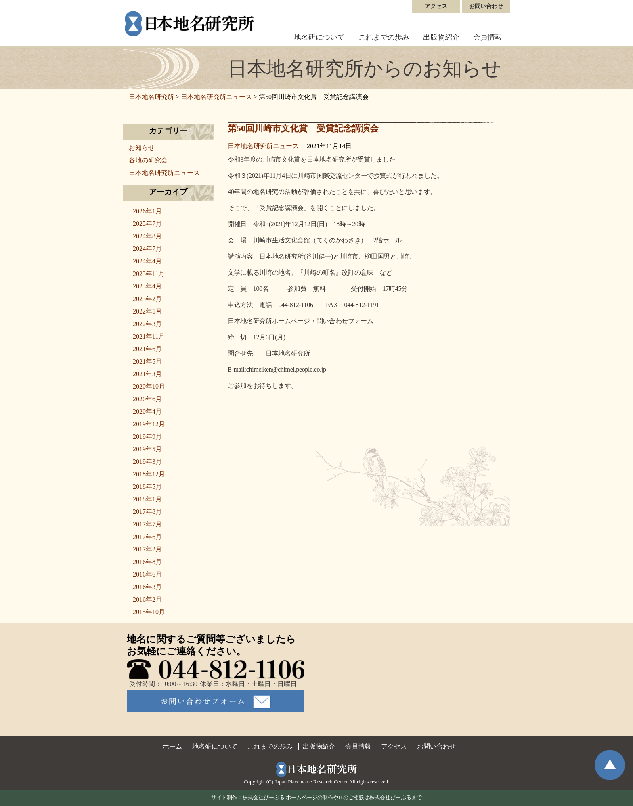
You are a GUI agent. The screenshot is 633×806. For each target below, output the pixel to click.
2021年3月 (147, 373)
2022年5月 (147, 311)
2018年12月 (149, 474)
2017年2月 (147, 549)
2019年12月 (149, 424)
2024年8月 (147, 236)
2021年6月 (147, 348)
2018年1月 (147, 499)
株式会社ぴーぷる (264, 797)
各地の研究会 (148, 160)
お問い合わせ (486, 6)
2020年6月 (147, 399)
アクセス (436, 6)
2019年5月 (147, 449)
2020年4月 (147, 411)
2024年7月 (147, 248)
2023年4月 (147, 286)
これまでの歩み (383, 37)
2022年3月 (147, 323)
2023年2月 (147, 298)
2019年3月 (147, 461)
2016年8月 (147, 561)
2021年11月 (149, 336)
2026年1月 (147, 211)
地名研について (319, 37)
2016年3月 (147, 586)
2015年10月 (149, 611)
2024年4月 (147, 261)
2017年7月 (147, 524)
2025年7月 (147, 223)
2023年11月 (149, 273)
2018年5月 (147, 486)
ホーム (172, 746)
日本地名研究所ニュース (263, 146)
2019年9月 (147, 436)
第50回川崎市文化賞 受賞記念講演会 (303, 128)
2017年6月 (147, 536)
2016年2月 (147, 599)
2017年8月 (147, 511)
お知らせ (142, 147)
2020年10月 (149, 386)
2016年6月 (147, 574)
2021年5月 (147, 361)
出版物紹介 (441, 37)
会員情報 (487, 37)
